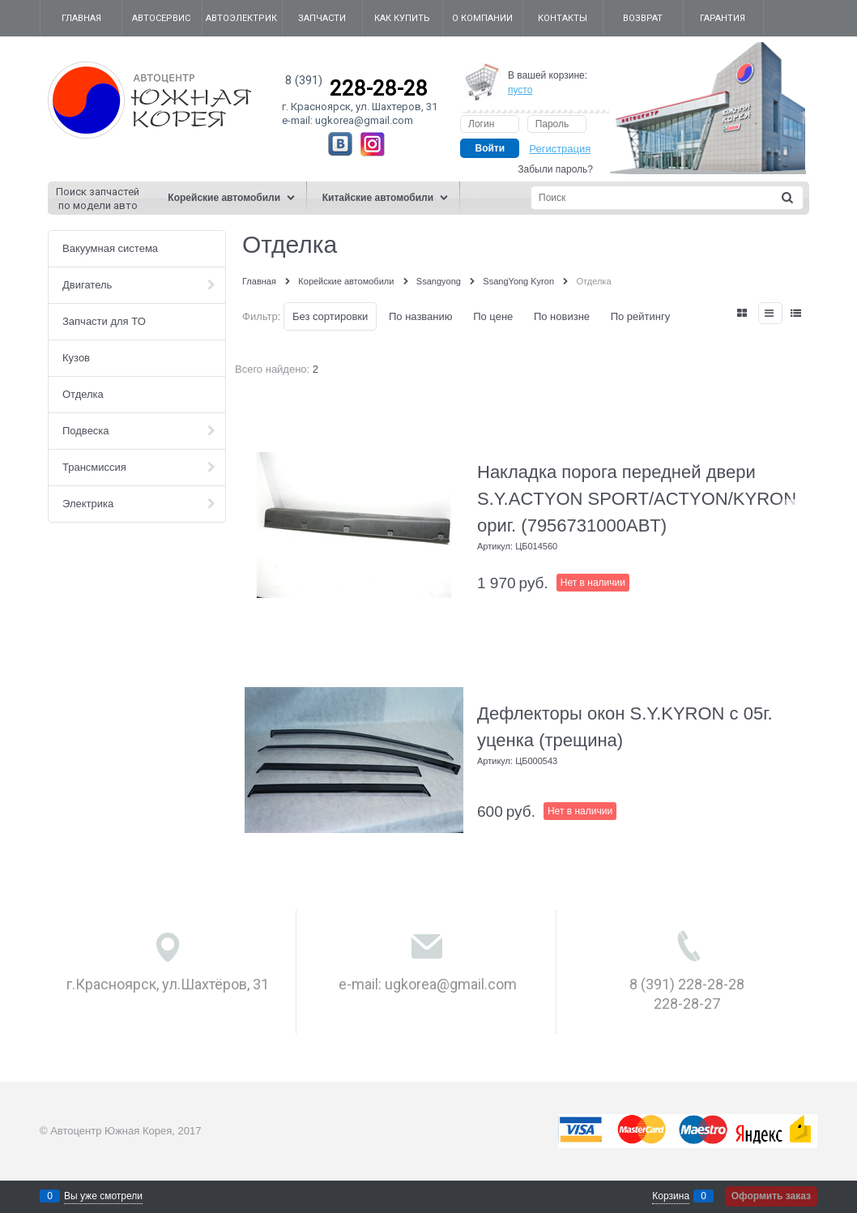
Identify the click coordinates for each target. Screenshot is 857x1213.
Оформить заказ (771, 1196)
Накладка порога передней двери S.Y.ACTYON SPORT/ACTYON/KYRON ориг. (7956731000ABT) (636, 499)
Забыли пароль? (555, 169)
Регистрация (560, 149)
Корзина (670, 1196)
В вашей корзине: (547, 83)
